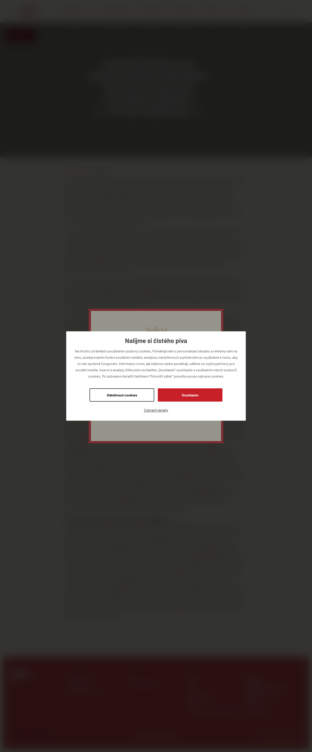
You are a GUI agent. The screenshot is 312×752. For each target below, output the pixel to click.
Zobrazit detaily (156, 410)
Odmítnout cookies (122, 395)
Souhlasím (190, 395)
